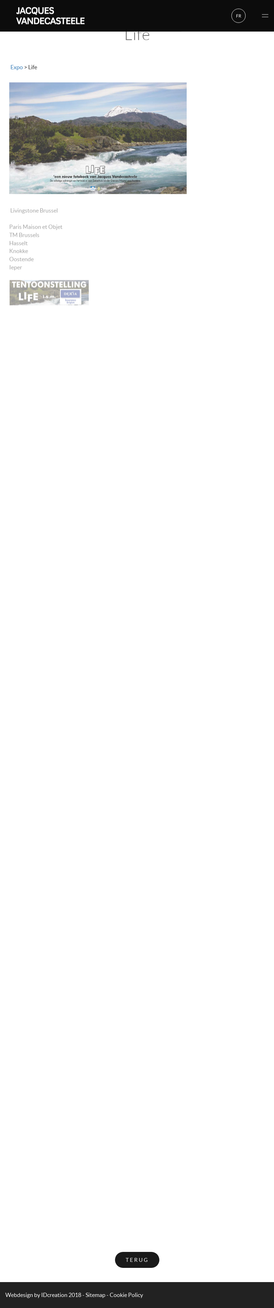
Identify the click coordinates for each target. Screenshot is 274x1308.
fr (238, 15)
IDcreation (36, 1295)
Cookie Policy (126, 1295)
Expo (16, 67)
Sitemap (95, 1295)
